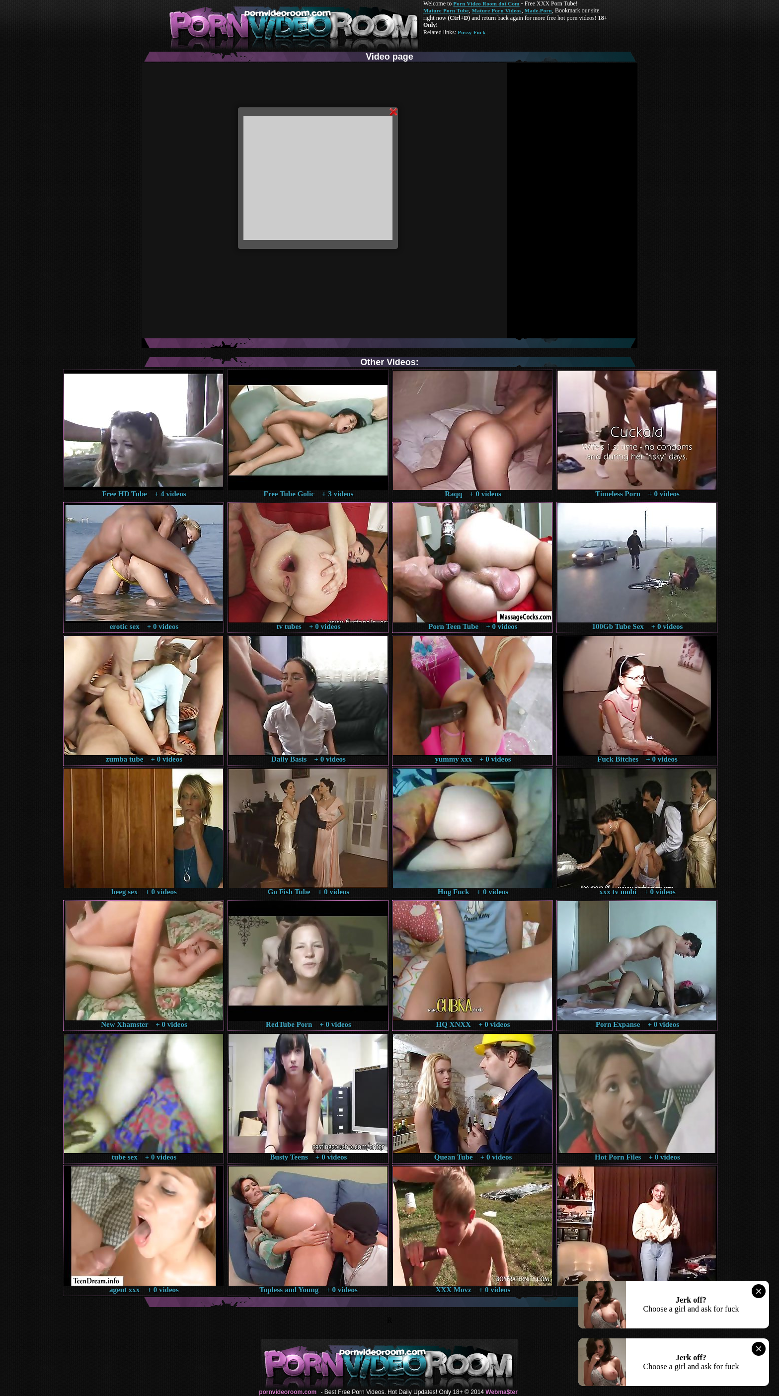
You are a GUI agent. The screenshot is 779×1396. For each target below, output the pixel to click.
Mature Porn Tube (446, 10)
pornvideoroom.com (287, 1392)
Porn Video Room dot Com (486, 3)
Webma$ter (501, 1392)
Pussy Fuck (471, 32)
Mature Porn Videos (497, 10)
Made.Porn (538, 10)
